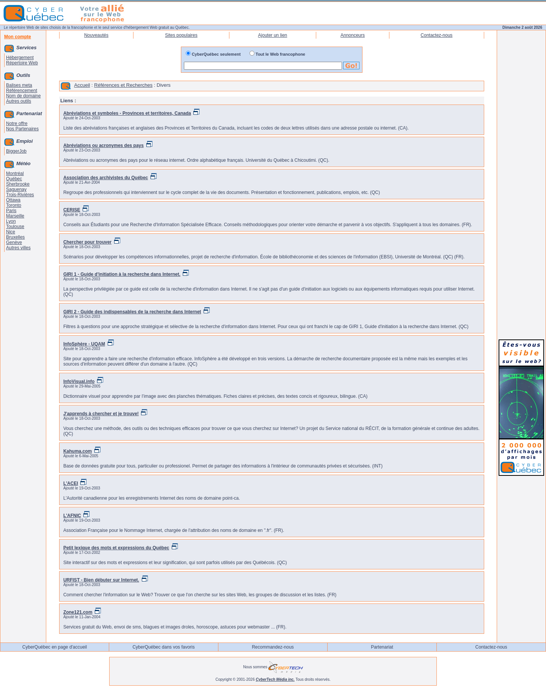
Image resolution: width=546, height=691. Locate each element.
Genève (14, 242)
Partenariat (382, 647)
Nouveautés (96, 35)
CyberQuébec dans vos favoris (163, 647)
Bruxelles (15, 237)
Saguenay (16, 189)
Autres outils (18, 101)
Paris (11, 210)
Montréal (15, 173)
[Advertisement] (521, 220)
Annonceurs (352, 35)
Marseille (15, 216)
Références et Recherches (123, 85)
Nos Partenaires (22, 128)
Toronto (13, 205)
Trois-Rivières (20, 194)
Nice (10, 232)
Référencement (21, 90)
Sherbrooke (18, 184)
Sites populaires (181, 35)
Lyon (11, 221)
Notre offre (16, 123)
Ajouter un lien (272, 35)
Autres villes (18, 247)
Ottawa (13, 200)
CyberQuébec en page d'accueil (54, 647)
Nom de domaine (23, 95)
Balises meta (19, 85)
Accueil (82, 85)
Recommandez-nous (273, 647)
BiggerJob (16, 151)
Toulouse (15, 226)
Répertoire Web (22, 63)
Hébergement (20, 57)
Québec (14, 178)
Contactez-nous (436, 35)
